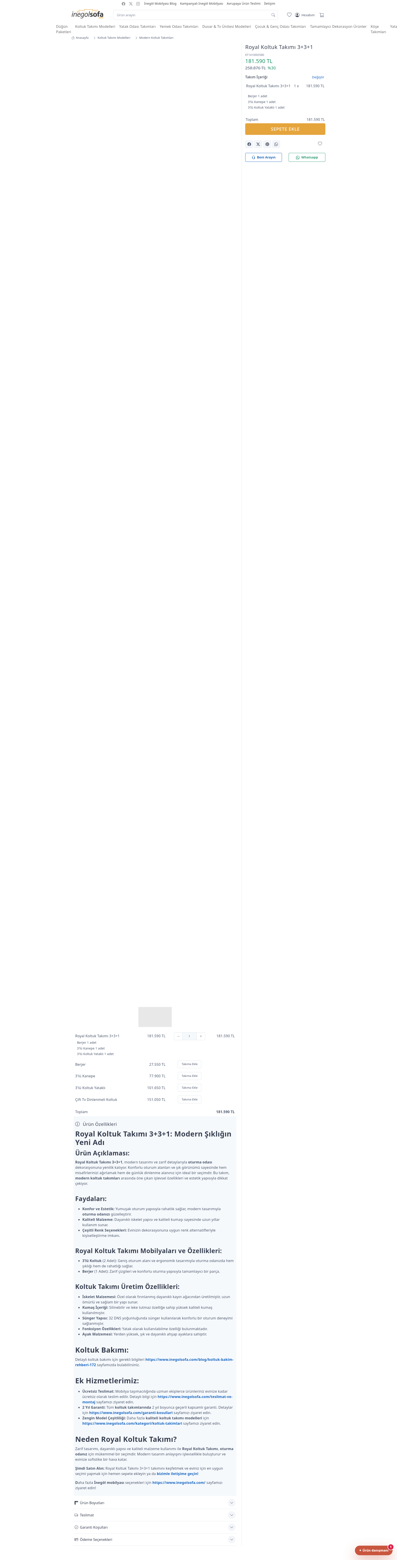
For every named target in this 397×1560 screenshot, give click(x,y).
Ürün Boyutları (89, 1502)
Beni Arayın (263, 157)
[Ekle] (200, 1036)
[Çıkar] (178, 1036)
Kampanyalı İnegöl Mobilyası (201, 3)
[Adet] (189, 1036)
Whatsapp (307, 157)
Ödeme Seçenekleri (93, 1539)
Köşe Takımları (378, 29)
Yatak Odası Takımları (137, 26)
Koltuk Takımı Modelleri (95, 26)
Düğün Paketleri (63, 29)
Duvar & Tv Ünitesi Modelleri (226, 26)
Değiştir (318, 77)
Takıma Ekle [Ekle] (189, 1064)
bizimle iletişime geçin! (177, 1473)
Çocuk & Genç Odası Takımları (280, 26)
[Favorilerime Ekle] (320, 143)
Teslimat (84, 1515)
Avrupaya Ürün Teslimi (244, 3)
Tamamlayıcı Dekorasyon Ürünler (338, 26)
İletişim (269, 3)
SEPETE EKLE (285, 129)
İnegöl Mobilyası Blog (160, 3)
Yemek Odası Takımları (179, 26)
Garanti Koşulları (91, 1527)
